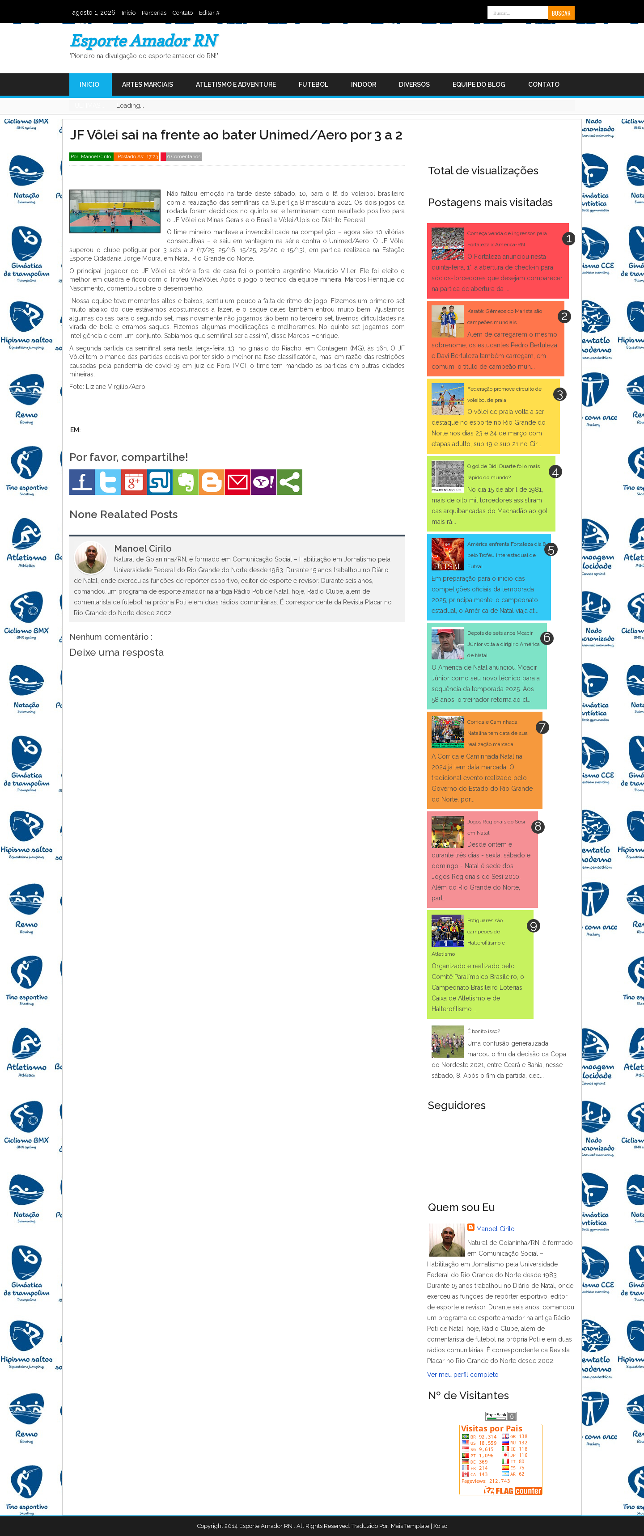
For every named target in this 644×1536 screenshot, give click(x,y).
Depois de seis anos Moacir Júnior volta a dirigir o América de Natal (503, 644)
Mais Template (410, 1526)
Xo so (440, 1526)
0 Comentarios (183, 157)
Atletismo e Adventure (236, 84)
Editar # (209, 12)
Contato (183, 12)
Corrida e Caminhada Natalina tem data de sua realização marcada (497, 733)
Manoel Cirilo (495, 1228)
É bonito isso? (483, 1031)
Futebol (313, 84)
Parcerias (154, 12)
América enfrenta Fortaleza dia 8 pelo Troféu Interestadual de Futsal (506, 555)
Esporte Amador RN (142, 40)
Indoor (363, 84)
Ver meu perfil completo (463, 1374)
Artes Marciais (147, 84)
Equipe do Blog (479, 84)
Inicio (129, 12)
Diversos (414, 84)
